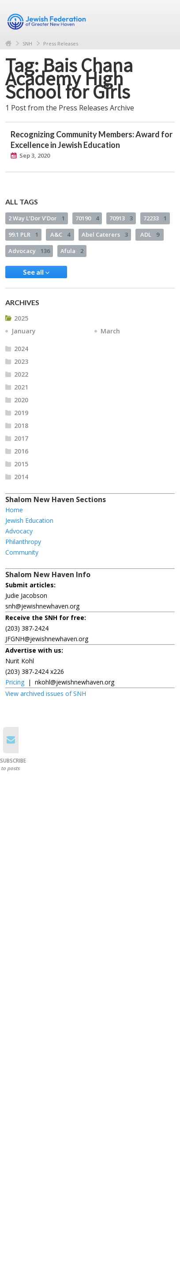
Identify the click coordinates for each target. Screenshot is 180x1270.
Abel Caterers (105, 234)
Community (21, 552)
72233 (155, 218)
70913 (121, 218)
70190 (87, 218)
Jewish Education (29, 520)
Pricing (14, 682)
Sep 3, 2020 (34, 155)
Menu (164, 18)
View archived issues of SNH (45, 693)
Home (8, 43)
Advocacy (29, 251)
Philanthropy (23, 541)
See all (36, 272)
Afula (71, 251)
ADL (149, 234)
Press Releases (60, 43)
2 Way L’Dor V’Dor (36, 218)
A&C (60, 234)
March (110, 331)
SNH (27, 43)
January (23, 331)
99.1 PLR (23, 234)
